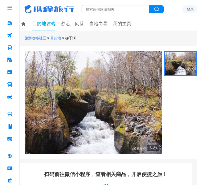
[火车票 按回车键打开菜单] (10, 47)
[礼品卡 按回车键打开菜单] (10, 168)
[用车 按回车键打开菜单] (10, 96)
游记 (65, 23)
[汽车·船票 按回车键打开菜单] (10, 84)
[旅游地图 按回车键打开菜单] (10, 138)
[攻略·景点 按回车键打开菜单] (10, 126)
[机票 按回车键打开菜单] (10, 35)
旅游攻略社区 (35, 38)
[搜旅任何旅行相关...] (115, 9)
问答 (79, 23)
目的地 (55, 38)
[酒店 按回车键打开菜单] (10, 22)
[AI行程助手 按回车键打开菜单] (10, 114)
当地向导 (98, 23)
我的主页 (122, 23)
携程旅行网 (49, 9)
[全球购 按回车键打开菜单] (10, 156)
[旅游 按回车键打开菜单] (10, 59)
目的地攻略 (43, 23)
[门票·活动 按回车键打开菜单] (10, 72)
